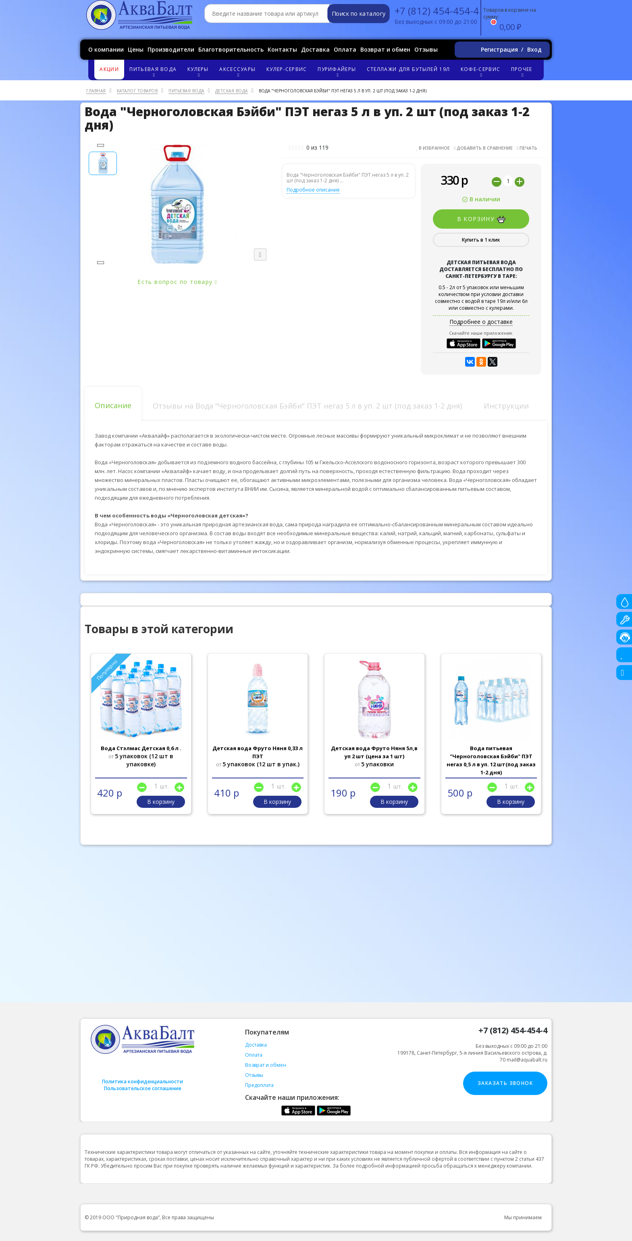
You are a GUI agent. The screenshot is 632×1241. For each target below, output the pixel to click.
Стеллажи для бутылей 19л (408, 69)
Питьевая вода (154, 71)
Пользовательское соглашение (142, 1088)
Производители (171, 49)
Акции (109, 69)
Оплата (345, 49)
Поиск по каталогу (358, 14)
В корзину (481, 219)
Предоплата (259, 1085)
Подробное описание (313, 189)
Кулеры (199, 71)
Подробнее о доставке (481, 321)
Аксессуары (238, 71)
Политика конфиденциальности (142, 1081)
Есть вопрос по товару (177, 282)
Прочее (523, 71)
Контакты (282, 49)
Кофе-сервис (481, 71)
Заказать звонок (505, 1083)
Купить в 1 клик (481, 239)
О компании (106, 49)
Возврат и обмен (385, 49)
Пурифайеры (338, 71)
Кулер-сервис (286, 69)
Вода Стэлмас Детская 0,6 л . (141, 748)
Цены (135, 49)
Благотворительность (231, 49)
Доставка (315, 49)
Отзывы (426, 49)
